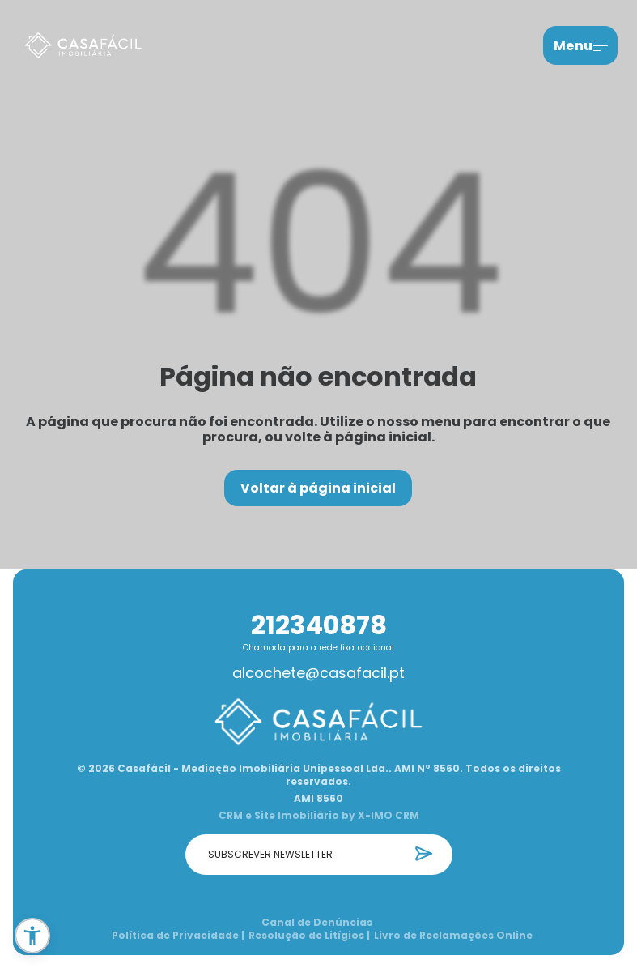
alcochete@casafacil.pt (318, 673)
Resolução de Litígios (309, 935)
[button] (32, 935)
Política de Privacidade (178, 935)
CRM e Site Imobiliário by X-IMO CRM (319, 815)
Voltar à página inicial (318, 488)
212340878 (319, 625)
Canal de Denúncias (316, 922)
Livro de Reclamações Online (453, 935)
